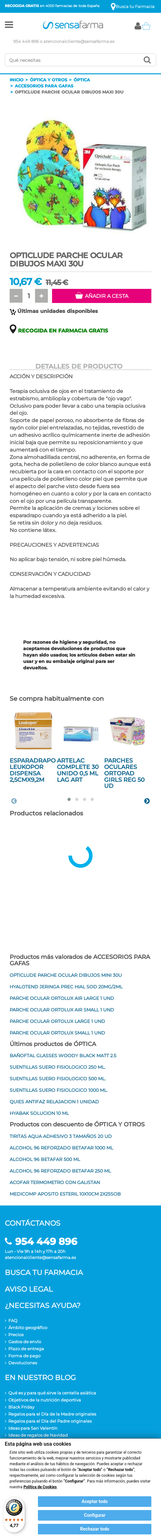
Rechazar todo (94, 1529)
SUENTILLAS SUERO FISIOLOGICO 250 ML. (57, 1067)
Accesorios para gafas (44, 85)
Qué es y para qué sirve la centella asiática (52, 1392)
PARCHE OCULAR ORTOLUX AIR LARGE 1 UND (62, 998)
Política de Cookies (40, 1487)
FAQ (12, 1320)
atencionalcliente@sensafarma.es (78, 41)
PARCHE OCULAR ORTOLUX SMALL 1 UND (57, 1033)
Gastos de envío (24, 1341)
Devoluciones (22, 1362)
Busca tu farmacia (44, 1272)
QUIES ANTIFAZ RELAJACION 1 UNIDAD (54, 1102)
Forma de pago (24, 1355)
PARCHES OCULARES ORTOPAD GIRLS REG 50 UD (124, 773)
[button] (9, 26)
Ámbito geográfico (27, 1327)
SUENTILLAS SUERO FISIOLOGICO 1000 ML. (59, 1090)
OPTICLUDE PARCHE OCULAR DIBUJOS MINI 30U (66, 975)
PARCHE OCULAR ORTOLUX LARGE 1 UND (57, 1021)
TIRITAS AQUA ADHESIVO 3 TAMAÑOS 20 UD (61, 1136)
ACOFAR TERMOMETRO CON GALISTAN (55, 1182)
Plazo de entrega (26, 1348)
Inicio (16, 79)
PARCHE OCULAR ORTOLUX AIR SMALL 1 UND (62, 1010)
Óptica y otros (48, 79)
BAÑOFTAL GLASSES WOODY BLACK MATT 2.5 (63, 1055)
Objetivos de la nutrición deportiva (44, 1399)
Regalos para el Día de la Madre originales (52, 1414)
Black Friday (21, 1406)
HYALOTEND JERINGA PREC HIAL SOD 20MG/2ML (66, 987)
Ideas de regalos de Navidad (38, 1435)
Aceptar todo (95, 1501)
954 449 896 (26, 41)
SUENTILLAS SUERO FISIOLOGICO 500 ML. (58, 1079)
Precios (15, 1334)
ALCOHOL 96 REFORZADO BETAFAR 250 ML (60, 1171)
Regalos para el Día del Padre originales (50, 1421)
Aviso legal (29, 1289)
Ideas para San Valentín (33, 1428)
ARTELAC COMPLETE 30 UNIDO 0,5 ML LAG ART (78, 770)
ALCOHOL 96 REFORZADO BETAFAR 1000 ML (61, 1148)
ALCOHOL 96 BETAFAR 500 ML (45, 1159)
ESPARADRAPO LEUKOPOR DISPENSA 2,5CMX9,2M (33, 770)
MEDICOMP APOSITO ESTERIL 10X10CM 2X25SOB (65, 1194)
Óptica (82, 79)
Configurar (94, 1515)
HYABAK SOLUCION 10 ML (39, 1113)
